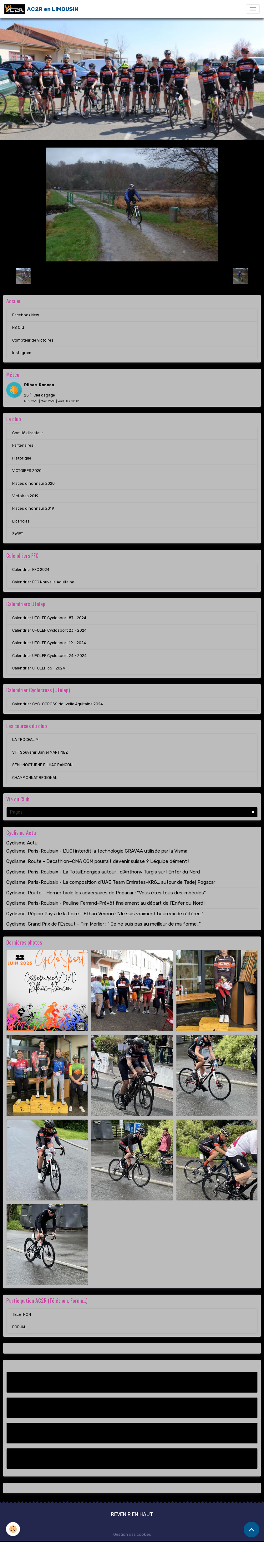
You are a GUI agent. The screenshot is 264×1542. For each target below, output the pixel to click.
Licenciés (21, 521)
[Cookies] (13, 1529)
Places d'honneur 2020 (33, 483)
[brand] (41, 9)
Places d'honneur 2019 (33, 508)
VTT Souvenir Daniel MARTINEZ (40, 752)
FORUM (18, 1327)
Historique (21, 458)
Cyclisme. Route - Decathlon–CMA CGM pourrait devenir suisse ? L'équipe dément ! (97, 861)
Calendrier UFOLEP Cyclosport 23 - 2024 (49, 630)
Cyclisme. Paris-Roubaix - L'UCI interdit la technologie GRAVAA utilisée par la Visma (96, 851)
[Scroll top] (251, 1529)
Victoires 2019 (25, 496)
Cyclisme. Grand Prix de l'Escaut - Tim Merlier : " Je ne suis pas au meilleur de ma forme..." (103, 924)
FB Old (18, 327)
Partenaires (22, 445)
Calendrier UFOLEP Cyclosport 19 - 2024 (49, 643)
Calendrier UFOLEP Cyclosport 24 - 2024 (49, 656)
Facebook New (25, 315)
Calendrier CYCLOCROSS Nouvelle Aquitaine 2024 (57, 704)
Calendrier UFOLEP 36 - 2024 (38, 668)
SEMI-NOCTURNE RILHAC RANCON (42, 765)
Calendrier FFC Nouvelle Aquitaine (43, 582)
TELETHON (21, 1314)
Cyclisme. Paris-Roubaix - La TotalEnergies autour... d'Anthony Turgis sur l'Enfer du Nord (103, 872)
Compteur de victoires (32, 340)
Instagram (21, 353)
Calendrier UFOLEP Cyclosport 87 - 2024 (49, 618)
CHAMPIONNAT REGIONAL (34, 778)
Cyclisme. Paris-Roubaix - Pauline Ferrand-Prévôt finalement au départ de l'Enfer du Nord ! (106, 903)
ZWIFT (17, 534)
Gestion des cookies (132, 1534)
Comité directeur (27, 433)
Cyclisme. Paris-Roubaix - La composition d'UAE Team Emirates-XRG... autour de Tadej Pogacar (110, 882)
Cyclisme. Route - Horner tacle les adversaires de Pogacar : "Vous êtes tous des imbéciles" (106, 893)
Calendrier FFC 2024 (30, 569)
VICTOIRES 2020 (27, 471)
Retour (132, 276)
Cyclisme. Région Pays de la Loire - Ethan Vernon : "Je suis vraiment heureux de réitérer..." (104, 914)
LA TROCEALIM (25, 739)
